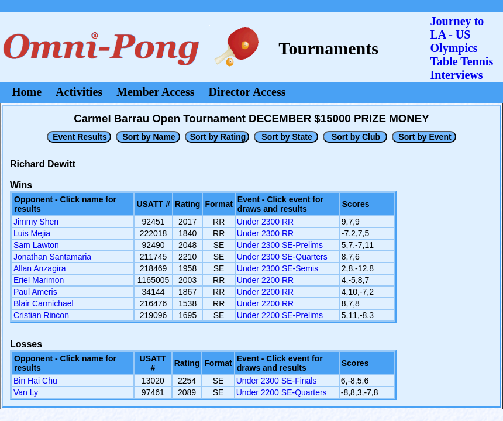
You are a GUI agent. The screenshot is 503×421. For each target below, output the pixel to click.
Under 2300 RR (265, 221)
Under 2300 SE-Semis (277, 268)
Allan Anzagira (39, 268)
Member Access (155, 91)
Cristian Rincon (41, 315)
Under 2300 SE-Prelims (280, 245)
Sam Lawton (36, 245)
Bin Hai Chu (35, 380)
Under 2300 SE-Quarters (282, 256)
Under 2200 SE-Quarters (281, 392)
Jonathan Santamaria (52, 256)
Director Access (247, 91)
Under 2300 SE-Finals (276, 380)
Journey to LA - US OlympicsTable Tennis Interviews (462, 48)
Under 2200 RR (265, 280)
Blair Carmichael (43, 303)
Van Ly (25, 392)
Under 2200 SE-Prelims (280, 315)
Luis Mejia (31, 233)
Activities (79, 91)
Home (27, 91)
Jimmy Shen (35, 221)
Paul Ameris (35, 291)
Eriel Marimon (38, 280)
